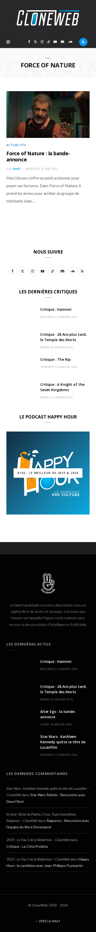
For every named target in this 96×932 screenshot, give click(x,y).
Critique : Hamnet (56, 309)
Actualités (16, 145)
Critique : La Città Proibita (27, 846)
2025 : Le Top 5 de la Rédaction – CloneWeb (38, 840)
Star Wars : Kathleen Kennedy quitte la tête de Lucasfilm (63, 742)
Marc (17, 169)
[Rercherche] (83, 42)
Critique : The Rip (55, 359)
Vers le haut (48, 921)
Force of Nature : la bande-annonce (38, 156)
